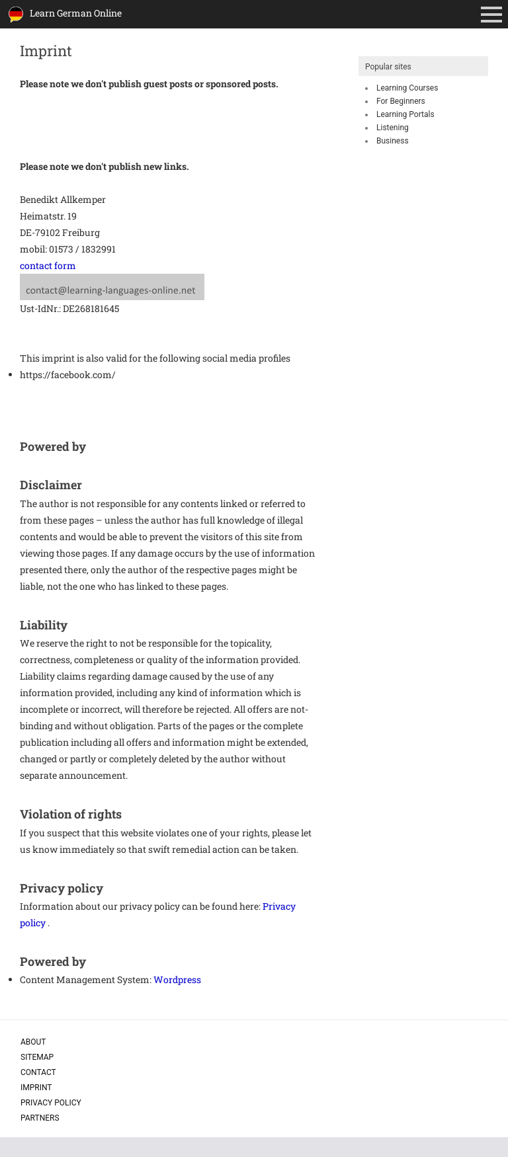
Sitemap (37, 1057)
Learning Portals (405, 114)
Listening (392, 127)
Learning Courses (407, 88)
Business (392, 140)
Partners (40, 1118)
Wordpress (177, 979)
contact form (48, 265)
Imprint (36, 1087)
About (33, 1042)
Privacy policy (51, 1102)
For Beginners (400, 101)
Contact (38, 1072)
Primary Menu (494, 16)
